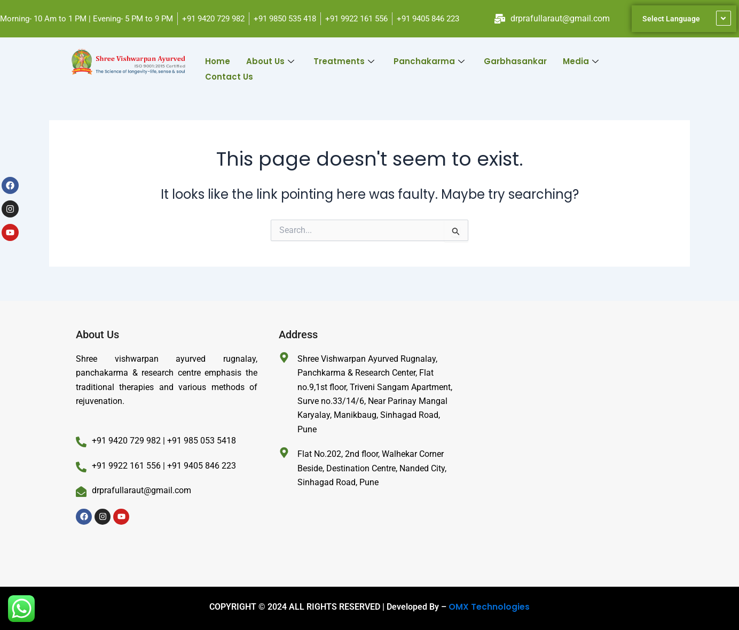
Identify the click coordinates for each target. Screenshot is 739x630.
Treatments (343, 60)
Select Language (671, 18)
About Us (270, 60)
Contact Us (229, 73)
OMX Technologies (489, 607)
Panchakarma (429, 60)
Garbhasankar (515, 60)
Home (217, 60)
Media (581, 60)
